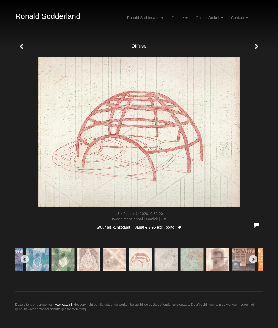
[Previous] (25, 259)
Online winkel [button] (209, 18)
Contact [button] (239, 18)
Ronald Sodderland (47, 16)
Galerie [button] (180, 18)
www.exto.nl (63, 304)
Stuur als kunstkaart (139, 227)
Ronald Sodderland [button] (145, 18)
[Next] (253, 259)
